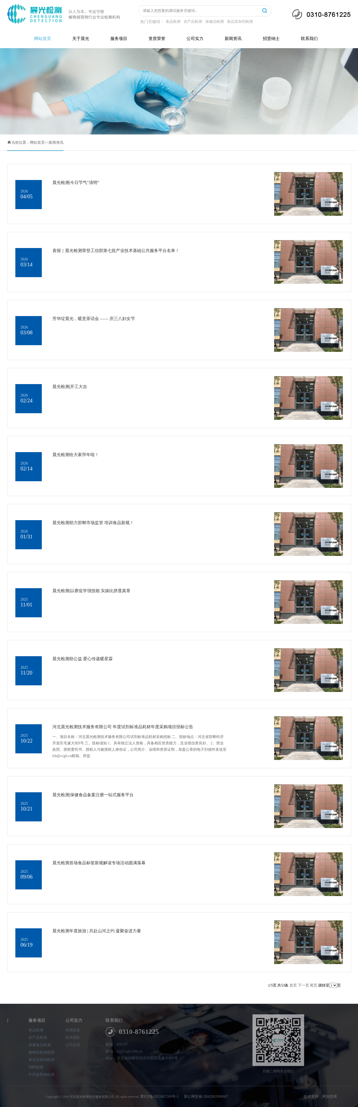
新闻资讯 (233, 38)
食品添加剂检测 (240, 22)
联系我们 (309, 38)
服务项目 (118, 38)
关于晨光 (80, 38)
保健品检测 (214, 22)
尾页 (313, 985)
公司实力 (195, 38)
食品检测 (173, 22)
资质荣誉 (156, 38)
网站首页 (42, 38)
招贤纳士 (271, 38)
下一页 (303, 985)
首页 (293, 985)
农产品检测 (193, 22)
